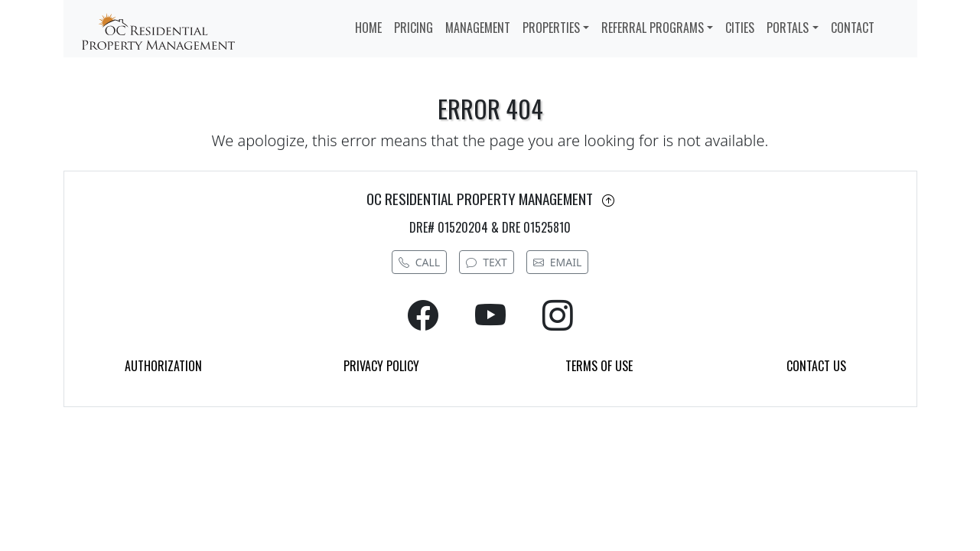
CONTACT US (816, 366)
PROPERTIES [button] (551, 27)
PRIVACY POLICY (381, 366)
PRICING (413, 27)
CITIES (739, 27)
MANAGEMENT (477, 27)
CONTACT (852, 27)
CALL (419, 262)
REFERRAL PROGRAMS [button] (652, 27)
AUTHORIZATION (163, 366)
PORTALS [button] (788, 27)
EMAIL (557, 262)
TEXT (486, 262)
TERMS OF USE (599, 366)
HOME (368, 27)
